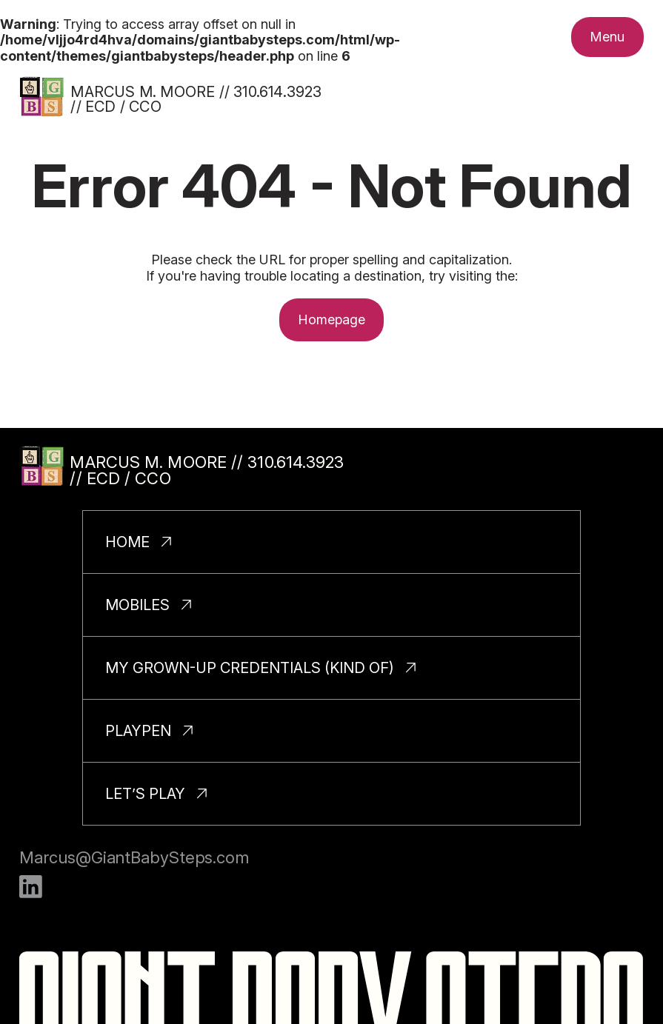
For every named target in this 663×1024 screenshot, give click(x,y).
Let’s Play (145, 794)
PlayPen (138, 731)
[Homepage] (41, 96)
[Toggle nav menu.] (607, 37)
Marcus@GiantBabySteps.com (134, 857)
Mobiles (137, 605)
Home (127, 542)
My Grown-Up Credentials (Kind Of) (249, 668)
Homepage (332, 319)
